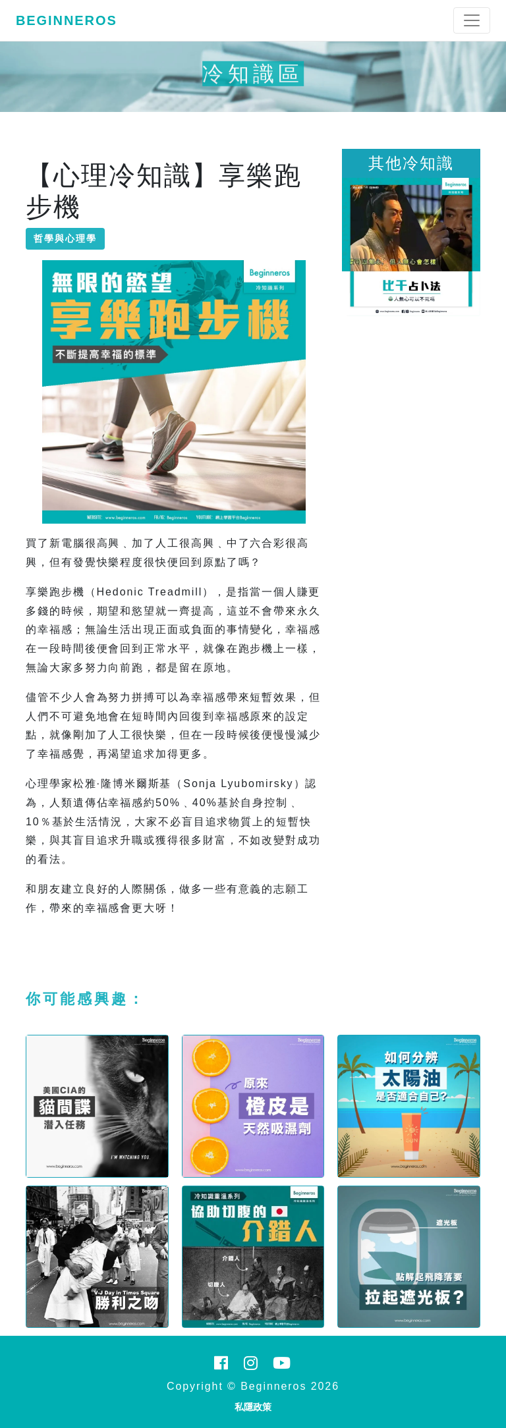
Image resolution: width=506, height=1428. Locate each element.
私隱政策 (253, 1407)
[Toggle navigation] (471, 20)
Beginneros (66, 20)
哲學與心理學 (65, 238)
